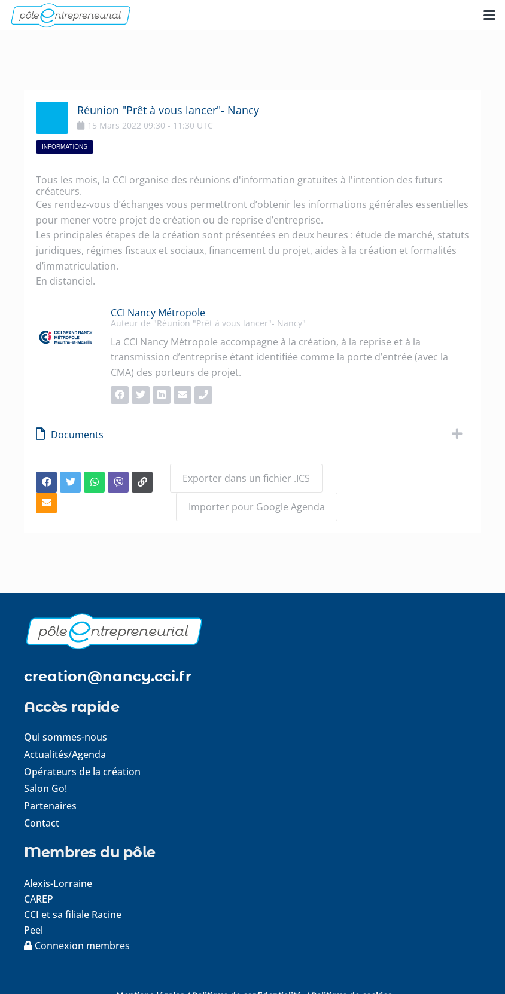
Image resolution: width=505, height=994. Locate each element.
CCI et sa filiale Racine (74, 914)
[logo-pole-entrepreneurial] (70, 15)
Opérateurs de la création (82, 771)
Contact (41, 823)
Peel (33, 930)
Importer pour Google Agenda (256, 506)
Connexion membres (77, 945)
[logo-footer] (252, 631)
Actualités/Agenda (65, 754)
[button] (489, 15)
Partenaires (50, 805)
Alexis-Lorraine (58, 883)
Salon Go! (45, 788)
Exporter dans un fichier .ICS (246, 478)
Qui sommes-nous (65, 737)
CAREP (38, 899)
